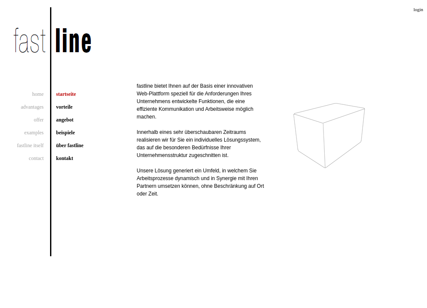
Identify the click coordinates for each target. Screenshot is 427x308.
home (38, 94)
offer (39, 120)
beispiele (65, 133)
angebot (65, 120)
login (418, 9)
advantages (32, 107)
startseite (66, 94)
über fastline (69, 145)
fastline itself (30, 145)
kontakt (64, 158)
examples (34, 133)
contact (36, 158)
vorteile (64, 107)
